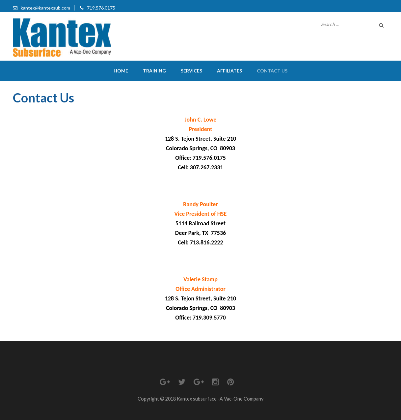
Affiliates (229, 70)
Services (191, 70)
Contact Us (272, 70)
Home (121, 70)
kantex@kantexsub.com (45, 8)
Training (154, 70)
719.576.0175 (101, 8)
